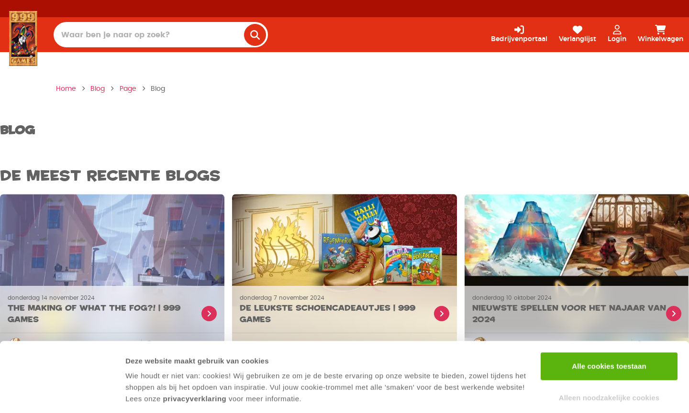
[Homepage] (23, 38)
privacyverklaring (195, 368)
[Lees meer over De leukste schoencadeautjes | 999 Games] (344, 309)
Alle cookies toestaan (609, 335)
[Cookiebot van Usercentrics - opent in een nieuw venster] (62, 394)
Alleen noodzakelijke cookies (609, 366)
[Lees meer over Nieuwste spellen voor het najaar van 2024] (577, 309)
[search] (255, 35)
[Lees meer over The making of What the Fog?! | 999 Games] (112, 309)
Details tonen (148, 394)
